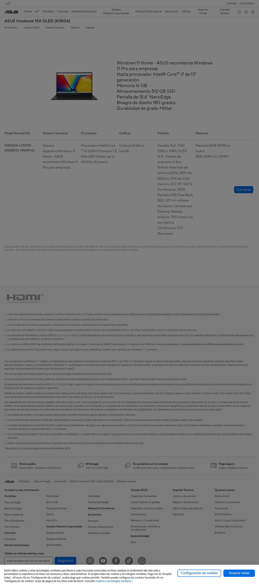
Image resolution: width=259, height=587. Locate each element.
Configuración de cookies (199, 573)
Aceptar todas (239, 573)
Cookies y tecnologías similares (113, 581)
